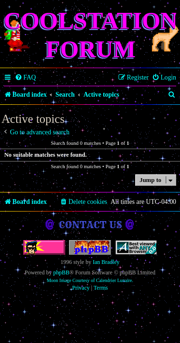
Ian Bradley (106, 262)
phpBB (61, 272)
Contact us (90, 225)
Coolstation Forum (91, 34)
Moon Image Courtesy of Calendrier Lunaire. (90, 280)
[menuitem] (25, 78)
